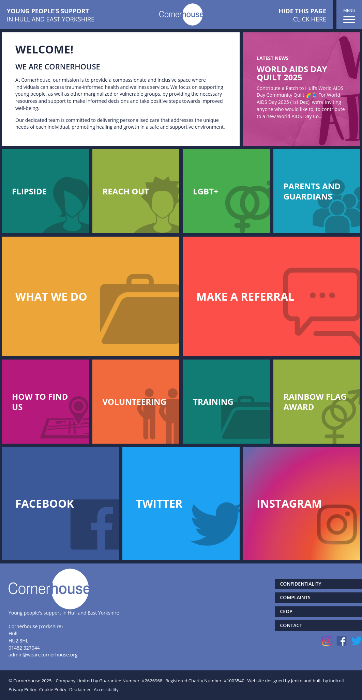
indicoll (336, 681)
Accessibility (106, 689)
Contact (291, 625)
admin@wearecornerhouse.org (43, 654)
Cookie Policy (52, 689)
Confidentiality (300, 583)
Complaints (295, 597)
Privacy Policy (22, 689)
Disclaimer (80, 689)
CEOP (286, 611)
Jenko (296, 681)
